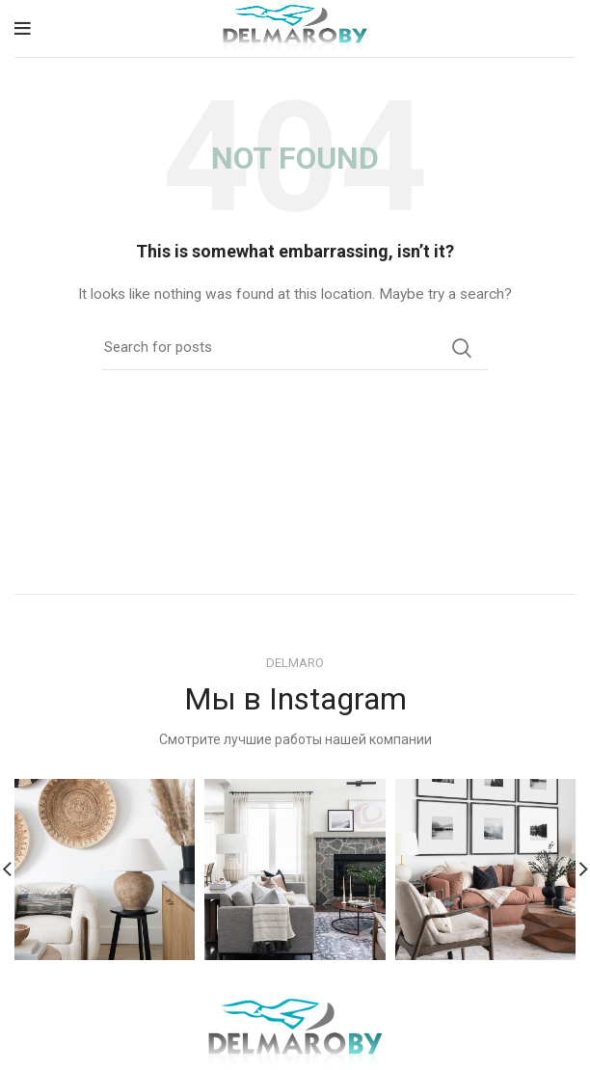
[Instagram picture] (104, 869)
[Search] (295, 348)
